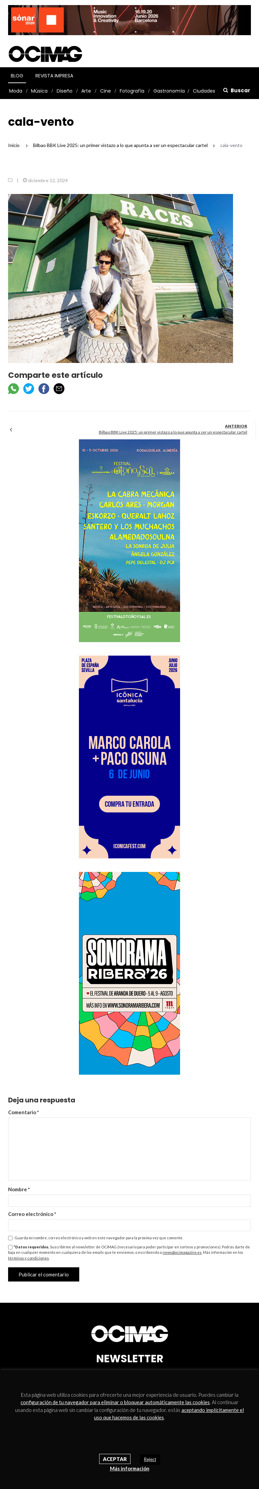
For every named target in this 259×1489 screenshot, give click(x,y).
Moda (15, 91)
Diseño (65, 91)
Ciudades (204, 91)
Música (39, 91)
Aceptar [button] (115, 1459)
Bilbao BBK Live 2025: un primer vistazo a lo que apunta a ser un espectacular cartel (173, 432)
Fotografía (132, 91)
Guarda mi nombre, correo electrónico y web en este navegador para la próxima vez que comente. (99, 1238)
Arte (86, 91)
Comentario (23, 1112)
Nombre (19, 1189)
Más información (129, 1468)
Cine (105, 91)
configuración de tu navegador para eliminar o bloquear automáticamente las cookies (115, 1402)
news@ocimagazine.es (182, 1252)
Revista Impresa (54, 75)
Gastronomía (169, 91)
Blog (17, 75)
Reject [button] (150, 1459)
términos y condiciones (28, 1258)
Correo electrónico (32, 1214)
